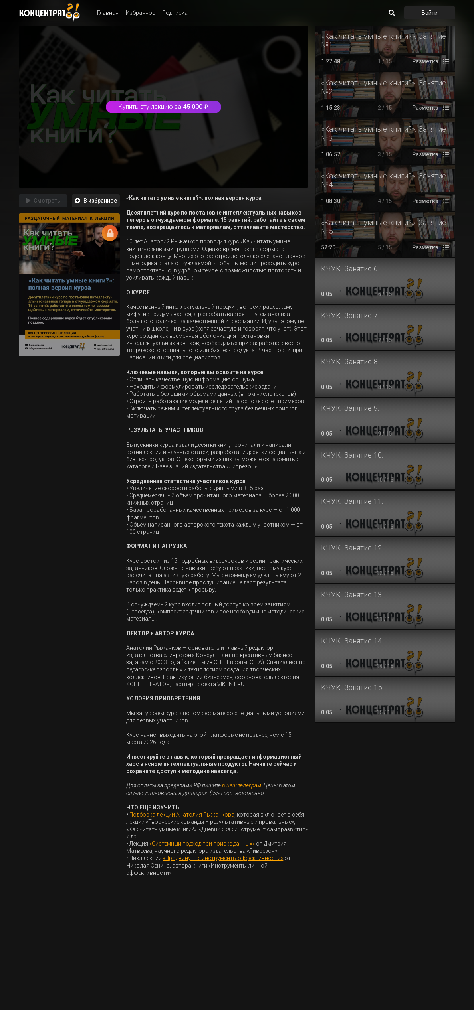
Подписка (175, 13)
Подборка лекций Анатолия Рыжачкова (181, 814)
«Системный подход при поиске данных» (202, 843)
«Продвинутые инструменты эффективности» (223, 858)
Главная (108, 13)
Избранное (140, 13)
